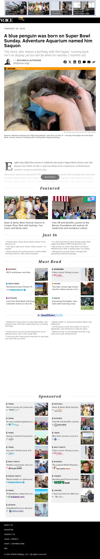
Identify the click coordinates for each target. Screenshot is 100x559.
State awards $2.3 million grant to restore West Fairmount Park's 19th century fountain (25, 252)
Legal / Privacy (11, 539)
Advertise (8, 529)
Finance (57, 476)
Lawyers (57, 490)
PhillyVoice (6, 20)
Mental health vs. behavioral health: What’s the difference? (71, 323)
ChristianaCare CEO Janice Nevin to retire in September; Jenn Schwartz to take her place (70, 327)
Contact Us (9, 534)
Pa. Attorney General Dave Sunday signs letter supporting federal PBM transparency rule (71, 242)
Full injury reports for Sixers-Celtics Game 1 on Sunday (25, 247)
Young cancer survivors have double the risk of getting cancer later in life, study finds (25, 332)
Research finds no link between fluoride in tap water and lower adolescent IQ (70, 332)
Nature (11, 68)
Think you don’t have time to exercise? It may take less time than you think (26, 337)
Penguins (20, 68)
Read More (50, 177)
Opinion (11, 505)
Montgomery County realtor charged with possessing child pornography (69, 252)
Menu (96, 20)
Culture (21, 19)
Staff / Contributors (14, 543)
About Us (8, 525)
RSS (5, 548)
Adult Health (59, 447)
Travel (11, 404)
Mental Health (14, 476)
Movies (57, 283)
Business (12, 269)
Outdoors (12, 298)
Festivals (58, 404)
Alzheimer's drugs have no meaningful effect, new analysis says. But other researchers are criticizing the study (26, 324)
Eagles (57, 298)
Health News (13, 283)
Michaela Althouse (29, 60)
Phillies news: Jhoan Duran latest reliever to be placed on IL (25, 242)
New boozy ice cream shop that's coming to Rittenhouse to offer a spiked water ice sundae (70, 247)
